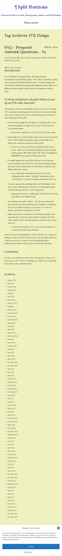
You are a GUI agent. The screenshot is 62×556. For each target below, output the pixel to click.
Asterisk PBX (15, 58)
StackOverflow (24, 77)
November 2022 (13, 313)
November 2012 (13, 477)
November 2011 (13, 517)
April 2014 (11, 448)
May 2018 (11, 375)
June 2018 (11, 372)
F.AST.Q (50, 58)
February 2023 (12, 310)
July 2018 (11, 369)
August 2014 (12, 438)
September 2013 (13, 457)
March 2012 (11, 504)
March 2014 (11, 451)
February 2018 (12, 382)
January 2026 (12, 280)
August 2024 (12, 290)
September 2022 (13, 319)
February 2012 (12, 507)
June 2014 (11, 444)
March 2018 (11, 379)
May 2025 (11, 283)
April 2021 (11, 329)
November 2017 (13, 392)
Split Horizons (32, 7)
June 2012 (11, 494)
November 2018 (13, 365)
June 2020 (11, 339)
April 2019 (11, 356)
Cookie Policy (28, 552)
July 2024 (11, 293)
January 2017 (12, 408)
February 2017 (12, 405)
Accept (31, 547)
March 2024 (11, 300)
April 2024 (11, 296)
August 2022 (12, 323)
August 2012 (12, 487)
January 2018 (12, 385)
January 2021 (12, 333)
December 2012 (13, 474)
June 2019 (11, 349)
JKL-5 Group (25, 58)
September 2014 (13, 434)
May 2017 (11, 398)
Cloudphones (52, 153)
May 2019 (11, 352)
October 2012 (12, 480)
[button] (58, 528)
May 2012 (11, 497)
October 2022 (12, 316)
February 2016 (12, 418)
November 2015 (13, 421)
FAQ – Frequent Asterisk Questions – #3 (25, 50)
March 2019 (11, 359)
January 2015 (12, 428)
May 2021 (11, 326)
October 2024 (12, 287)
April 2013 (11, 467)
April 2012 (11, 500)
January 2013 (12, 471)
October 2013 (12, 454)
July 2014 (11, 441)
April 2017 (11, 402)
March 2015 (11, 425)
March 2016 (11, 415)
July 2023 (11, 306)
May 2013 (11, 464)
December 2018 (13, 362)
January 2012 (12, 510)
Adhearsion (34, 194)
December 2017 (13, 388)
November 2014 (13, 431)
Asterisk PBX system (24, 80)
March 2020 (11, 342)
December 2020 (13, 336)
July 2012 (11, 490)
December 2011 (13, 513)
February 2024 (12, 303)
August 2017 (12, 395)
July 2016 (11, 412)
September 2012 (13, 484)
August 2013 (12, 461)
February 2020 (12, 346)
